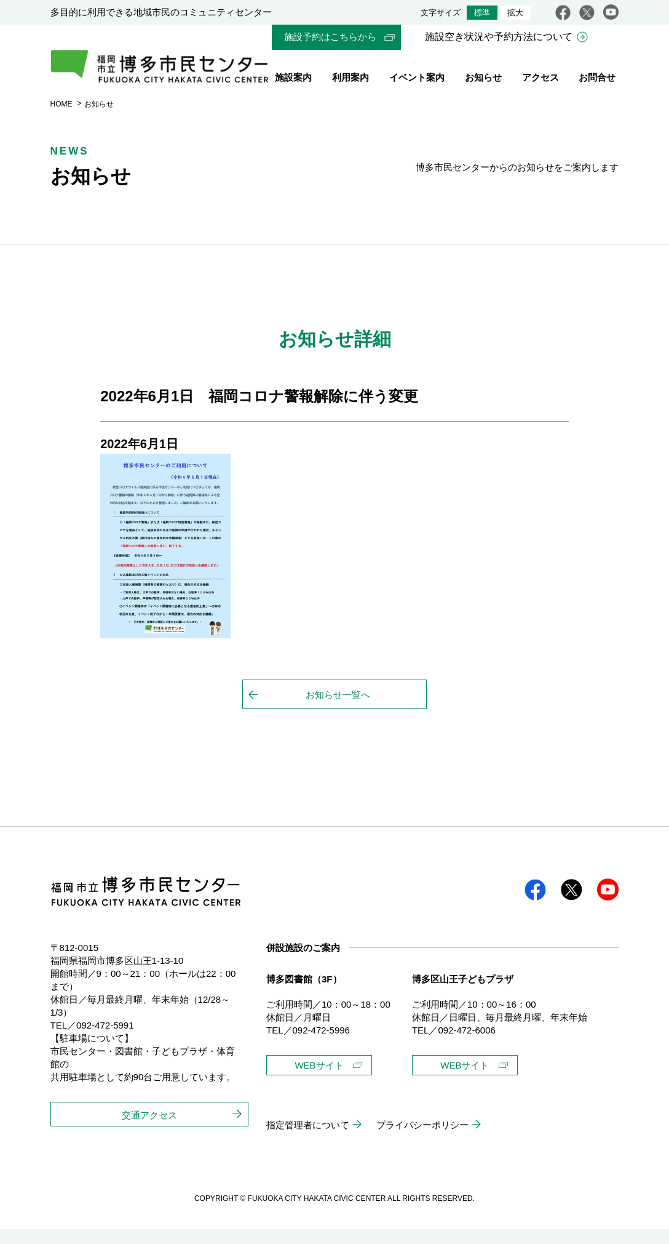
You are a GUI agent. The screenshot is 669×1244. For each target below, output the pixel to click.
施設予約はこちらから (330, 37)
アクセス (540, 78)
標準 (482, 12)
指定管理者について (307, 1139)
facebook (563, 12)
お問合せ (597, 78)
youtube (611, 12)
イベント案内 (417, 78)
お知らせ (483, 78)
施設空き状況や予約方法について (498, 37)
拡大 (515, 12)
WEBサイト (319, 1080)
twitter (587, 12)
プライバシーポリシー (422, 1139)
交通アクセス (149, 1130)
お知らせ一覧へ (338, 709)
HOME (61, 118)
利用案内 (350, 78)
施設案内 (293, 78)
